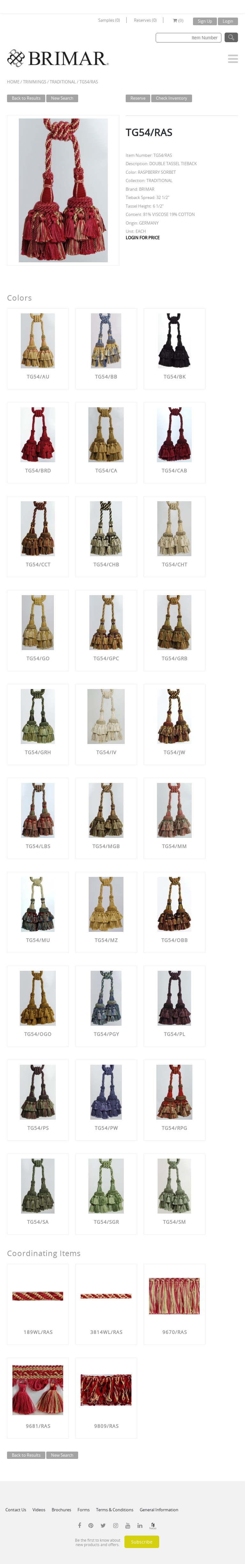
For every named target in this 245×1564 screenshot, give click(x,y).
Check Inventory (171, 98)
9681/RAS (38, 1426)
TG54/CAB (174, 470)
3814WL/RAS (106, 1332)
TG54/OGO (38, 1034)
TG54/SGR (106, 1222)
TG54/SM (174, 1222)
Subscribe (141, 1542)
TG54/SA (38, 1222)
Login (228, 21)
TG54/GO (38, 658)
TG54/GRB (175, 658)
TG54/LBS (38, 846)
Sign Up (205, 21)
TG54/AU (38, 376)
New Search (62, 98)
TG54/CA (106, 470)
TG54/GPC (106, 658)
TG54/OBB (174, 940)
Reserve (137, 98)
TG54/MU (38, 940)
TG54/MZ (106, 940)
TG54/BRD (38, 470)
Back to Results (26, 98)
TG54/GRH (38, 752)
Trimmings (34, 82)
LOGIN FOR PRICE (143, 238)
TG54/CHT (174, 564)
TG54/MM (174, 846)
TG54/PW (106, 1128)
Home (13, 82)
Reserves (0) (145, 20)
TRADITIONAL (63, 82)
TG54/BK (175, 376)
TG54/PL (174, 1034)
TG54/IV (106, 752)
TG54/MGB (106, 846)
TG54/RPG (174, 1128)
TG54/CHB (106, 564)
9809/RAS (106, 1426)
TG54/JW (174, 752)
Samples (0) (109, 20)
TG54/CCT (38, 564)
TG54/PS (38, 1128)
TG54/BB (106, 376)
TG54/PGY (106, 1034)
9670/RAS (174, 1332)
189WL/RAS (38, 1332)
